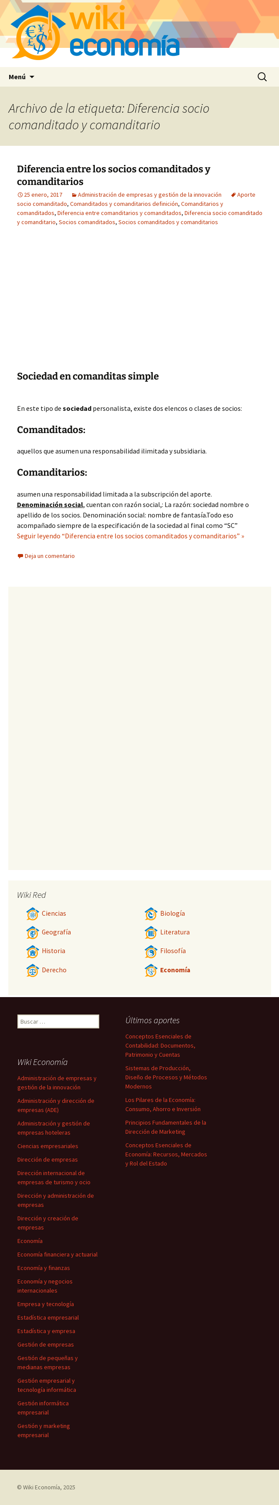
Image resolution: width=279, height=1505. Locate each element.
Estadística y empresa (46, 1331)
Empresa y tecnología (45, 1304)
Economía (167, 970)
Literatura (167, 932)
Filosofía (165, 951)
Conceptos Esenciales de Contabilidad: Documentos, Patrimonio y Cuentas (160, 1045)
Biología (164, 913)
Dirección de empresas (47, 1159)
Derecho (46, 970)
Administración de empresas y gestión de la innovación (150, 194)
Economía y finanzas (43, 1268)
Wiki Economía (41, 1487)
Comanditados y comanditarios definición (124, 204)
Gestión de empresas (45, 1344)
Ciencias (46, 913)
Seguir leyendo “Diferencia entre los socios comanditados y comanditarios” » (130, 535)
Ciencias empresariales (47, 1146)
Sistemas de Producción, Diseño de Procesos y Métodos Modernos (166, 1077)
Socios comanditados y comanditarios (168, 222)
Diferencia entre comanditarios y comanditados (119, 213)
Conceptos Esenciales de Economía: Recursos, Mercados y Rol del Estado (166, 1154)
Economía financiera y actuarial (57, 1254)
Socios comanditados (87, 222)
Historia (45, 951)
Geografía (48, 932)
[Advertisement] (94, 305)
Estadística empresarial (48, 1317)
